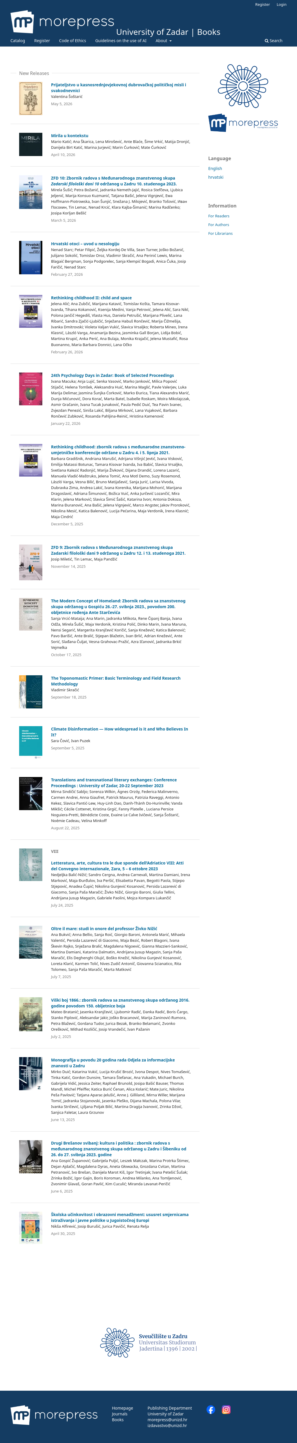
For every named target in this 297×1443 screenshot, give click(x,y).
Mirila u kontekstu (69, 135)
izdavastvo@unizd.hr (167, 1425)
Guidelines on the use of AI (120, 40)
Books (118, 1419)
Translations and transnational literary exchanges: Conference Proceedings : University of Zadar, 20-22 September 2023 (114, 782)
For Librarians (220, 233)
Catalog (17, 40)
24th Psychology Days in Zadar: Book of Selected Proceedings (112, 375)
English (215, 168)
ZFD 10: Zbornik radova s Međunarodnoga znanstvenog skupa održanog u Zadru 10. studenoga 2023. (114, 181)
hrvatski (215, 177)
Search (273, 40)
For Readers (218, 216)
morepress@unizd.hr (167, 1419)
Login (282, 4)
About (162, 40)
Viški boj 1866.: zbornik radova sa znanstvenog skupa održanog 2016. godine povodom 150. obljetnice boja (120, 1003)
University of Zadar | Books (168, 31)
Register (42, 40)
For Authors (218, 224)
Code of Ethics (72, 40)
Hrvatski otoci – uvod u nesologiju (85, 243)
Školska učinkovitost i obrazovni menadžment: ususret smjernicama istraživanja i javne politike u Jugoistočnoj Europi (120, 1217)
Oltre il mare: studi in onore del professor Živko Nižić (104, 928)
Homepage (122, 1408)
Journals (120, 1414)
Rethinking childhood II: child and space (91, 297)
